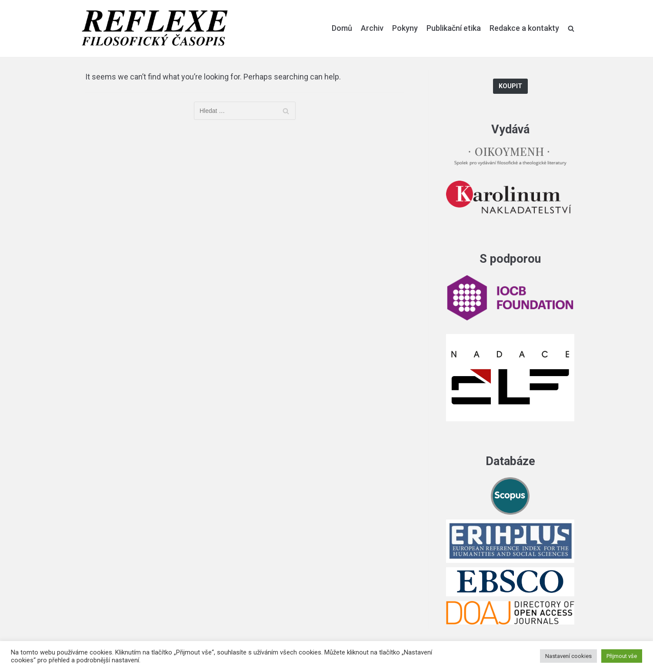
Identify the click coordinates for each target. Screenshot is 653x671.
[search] (571, 28)
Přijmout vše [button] (621, 656)
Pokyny (405, 28)
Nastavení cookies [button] (568, 656)
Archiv (372, 28)
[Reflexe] (155, 28)
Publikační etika (453, 28)
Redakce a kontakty (524, 28)
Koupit (510, 86)
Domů (342, 28)
